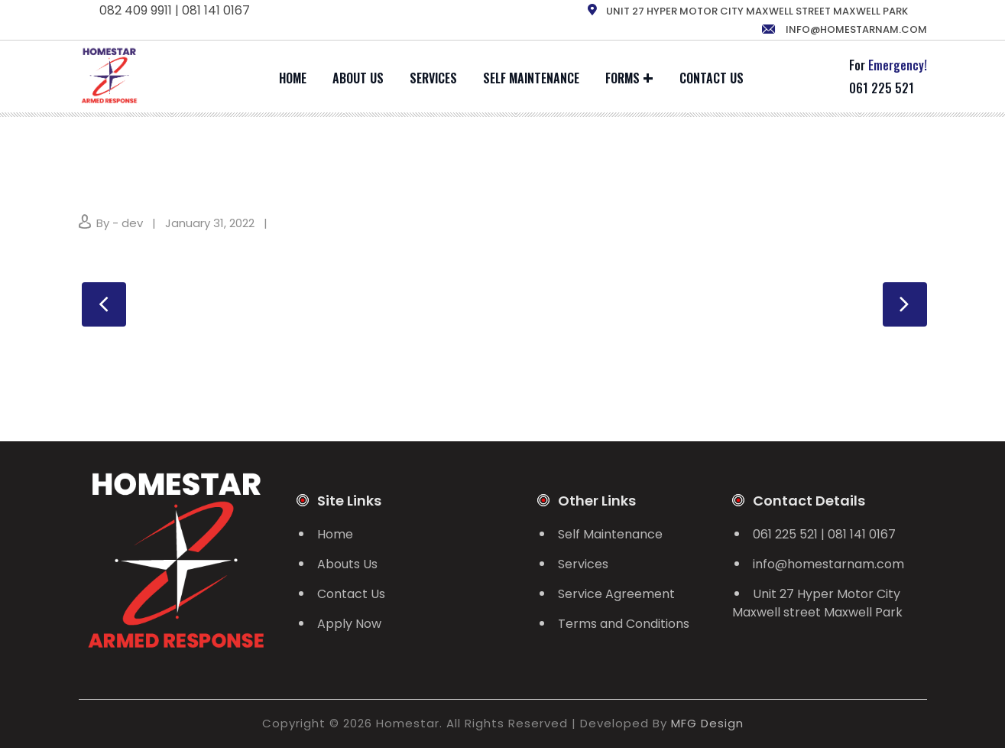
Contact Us (711, 78)
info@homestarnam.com (843, 29)
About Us (358, 78)
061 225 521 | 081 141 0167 (824, 534)
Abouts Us (347, 564)
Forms (622, 78)
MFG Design (707, 723)
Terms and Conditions (623, 624)
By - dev (119, 223)
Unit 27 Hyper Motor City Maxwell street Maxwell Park (817, 603)
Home (292, 78)
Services (433, 78)
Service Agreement (616, 594)
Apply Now (349, 624)
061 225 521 (881, 88)
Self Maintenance (531, 78)
